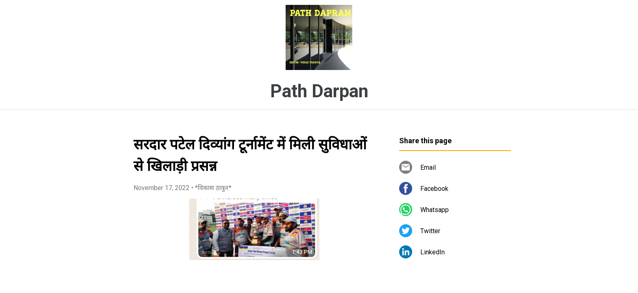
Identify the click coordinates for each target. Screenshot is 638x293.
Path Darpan (319, 91)
